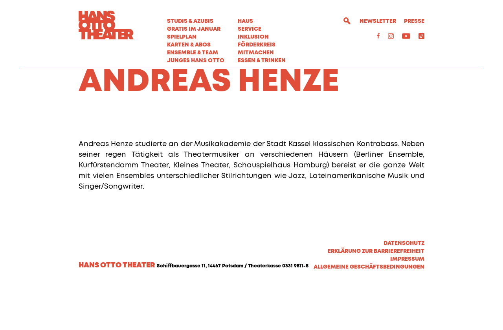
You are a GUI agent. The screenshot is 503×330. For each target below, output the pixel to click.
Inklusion (253, 37)
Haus (245, 21)
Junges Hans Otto (195, 60)
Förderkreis (256, 45)
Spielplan (181, 37)
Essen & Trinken (262, 60)
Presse (414, 21)
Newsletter (378, 21)
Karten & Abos (189, 45)
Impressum (407, 303)
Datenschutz (404, 287)
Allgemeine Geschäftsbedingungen (369, 311)
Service (249, 29)
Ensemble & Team (192, 53)
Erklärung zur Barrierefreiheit (376, 295)
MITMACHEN (256, 53)
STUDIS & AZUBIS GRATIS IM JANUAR (193, 25)
